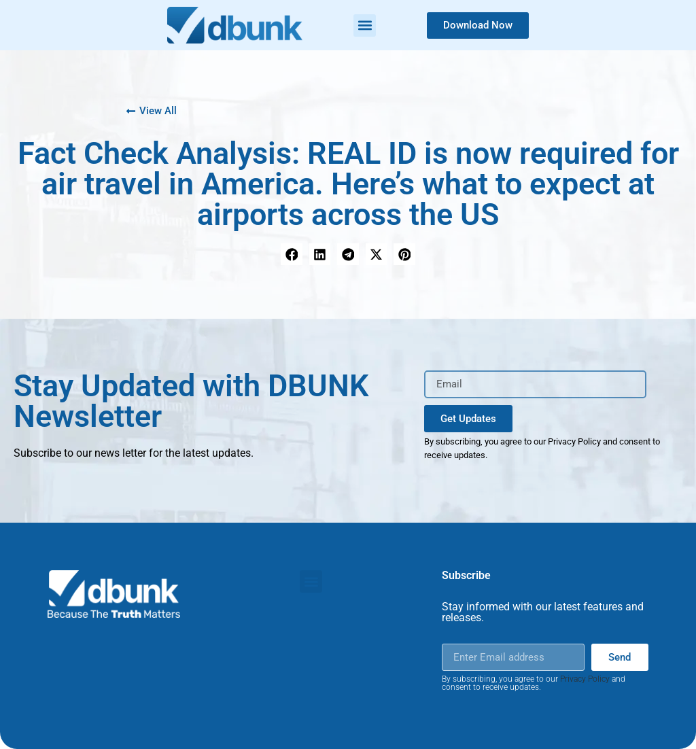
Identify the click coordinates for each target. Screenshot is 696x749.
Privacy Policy (585, 679)
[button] (364, 25)
